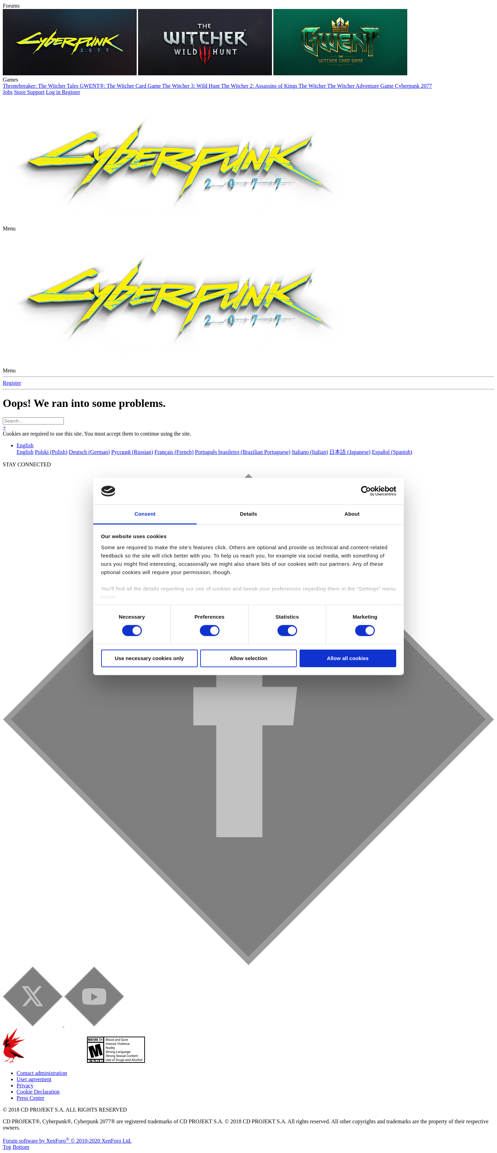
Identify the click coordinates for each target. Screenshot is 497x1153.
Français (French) (174, 452)
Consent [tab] (145, 514)
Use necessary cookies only (149, 658)
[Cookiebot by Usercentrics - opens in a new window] (366, 491)
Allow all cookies (348, 658)
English (25, 445)
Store (20, 92)
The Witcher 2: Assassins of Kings (260, 86)
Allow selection (248, 658)
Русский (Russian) (132, 452)
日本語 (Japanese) (350, 452)
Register (12, 383)
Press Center (30, 1098)
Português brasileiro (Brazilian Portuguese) (243, 452)
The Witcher (313, 86)
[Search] (33, 421)
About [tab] (352, 514)
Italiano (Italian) (310, 452)
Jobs (7, 92)
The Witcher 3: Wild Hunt (191, 86)
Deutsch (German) (89, 452)
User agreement (34, 1079)
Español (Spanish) (392, 452)
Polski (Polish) (51, 452)
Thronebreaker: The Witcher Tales (41, 86)
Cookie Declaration (38, 1092)
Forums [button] (11, 6)
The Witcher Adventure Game (361, 86)
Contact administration (42, 1073)
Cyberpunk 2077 (413, 86)
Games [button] (10, 80)
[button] (9, 228)
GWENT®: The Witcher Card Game (121, 86)
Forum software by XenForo (67, 1141)
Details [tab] (248, 514)
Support (36, 92)
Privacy (25, 1085)
